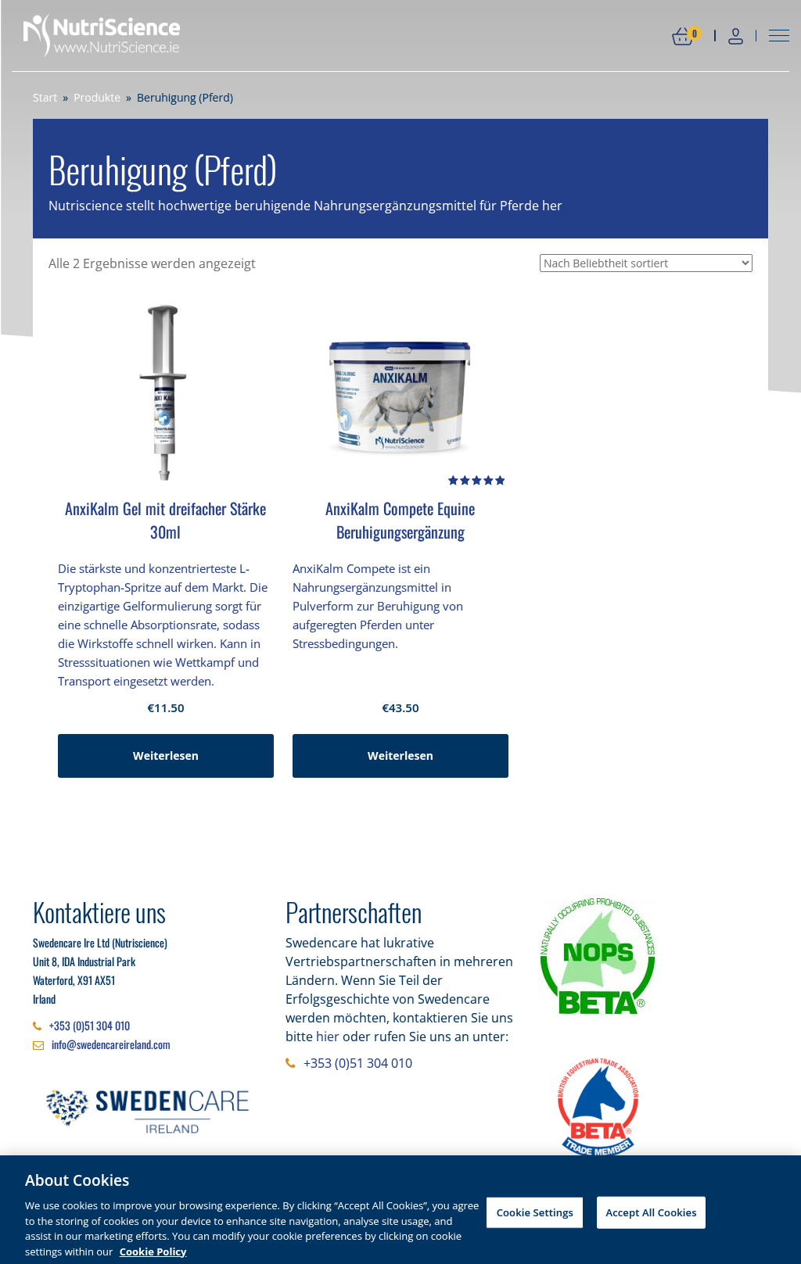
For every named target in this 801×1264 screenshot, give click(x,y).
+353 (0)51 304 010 (89, 1025)
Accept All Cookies (650, 1218)
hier (327, 1036)
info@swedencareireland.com (111, 1044)
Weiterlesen (166, 755)
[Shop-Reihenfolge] (646, 263)
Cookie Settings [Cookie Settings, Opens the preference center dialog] (535, 1218)
